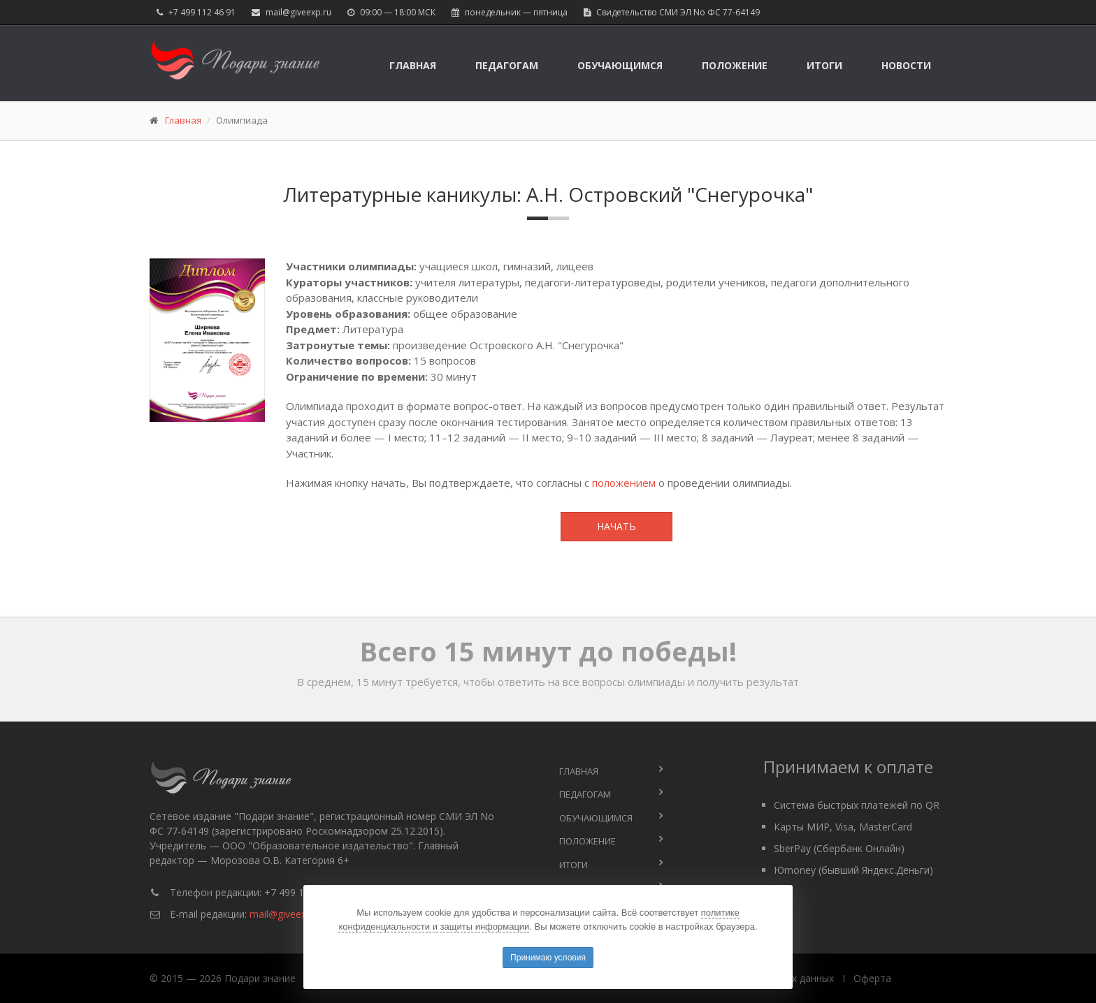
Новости (906, 65)
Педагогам (506, 65)
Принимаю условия (548, 957)
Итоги (824, 65)
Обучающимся (620, 65)
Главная (412, 65)
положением (624, 483)
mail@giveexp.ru (298, 12)
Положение (734, 65)
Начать (616, 526)
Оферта (872, 978)
